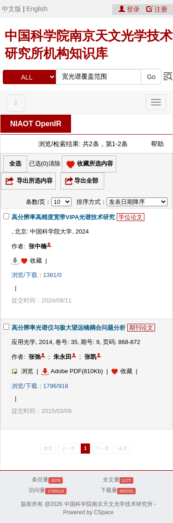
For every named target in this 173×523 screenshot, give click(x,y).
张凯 (90, 356)
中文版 (11, 8)
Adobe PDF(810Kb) (72, 371)
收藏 (36, 260)
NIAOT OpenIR (35, 124)
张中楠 (38, 246)
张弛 (35, 356)
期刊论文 (141, 327)
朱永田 (63, 356)
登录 (130, 9)
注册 (156, 9)
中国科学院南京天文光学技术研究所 (108, 504)
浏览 (22, 371)
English (37, 8)
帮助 (157, 144)
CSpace (104, 512)
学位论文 (131, 217)
